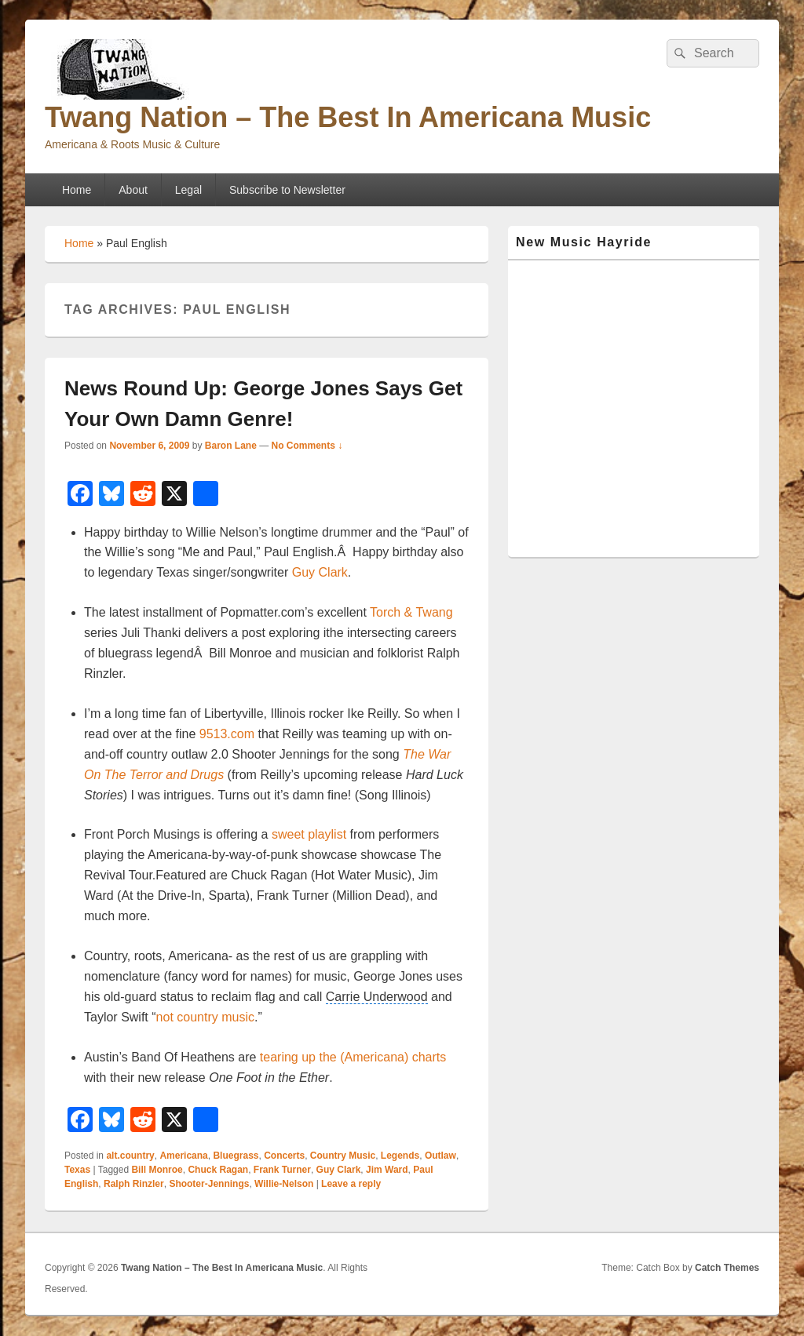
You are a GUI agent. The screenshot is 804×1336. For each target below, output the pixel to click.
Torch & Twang (411, 612)
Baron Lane (231, 445)
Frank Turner (282, 1169)
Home (76, 190)
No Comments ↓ (307, 445)
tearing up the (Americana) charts (353, 1057)
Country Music (342, 1155)
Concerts (284, 1155)
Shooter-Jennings (209, 1183)
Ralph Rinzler (134, 1183)
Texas (77, 1169)
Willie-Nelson (283, 1183)
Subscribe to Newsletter (287, 190)
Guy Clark (320, 572)
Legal (188, 190)
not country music (205, 1017)
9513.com (226, 734)
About (133, 190)
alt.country (130, 1155)
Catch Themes (727, 1267)
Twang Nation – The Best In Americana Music (348, 117)
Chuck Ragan (218, 1169)
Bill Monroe (156, 1169)
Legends (400, 1155)
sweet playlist (309, 834)
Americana (183, 1155)
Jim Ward (387, 1169)
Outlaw (440, 1155)
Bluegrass (235, 1155)
